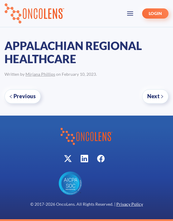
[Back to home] (34, 13)
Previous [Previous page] (23, 96)
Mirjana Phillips (40, 74)
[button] (130, 13)
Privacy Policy (129, 204)
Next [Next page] (155, 96)
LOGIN (155, 13)
